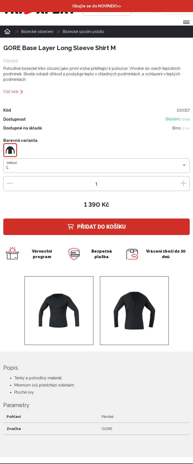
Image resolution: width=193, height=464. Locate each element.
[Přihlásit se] (143, 9)
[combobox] (97, 167)
